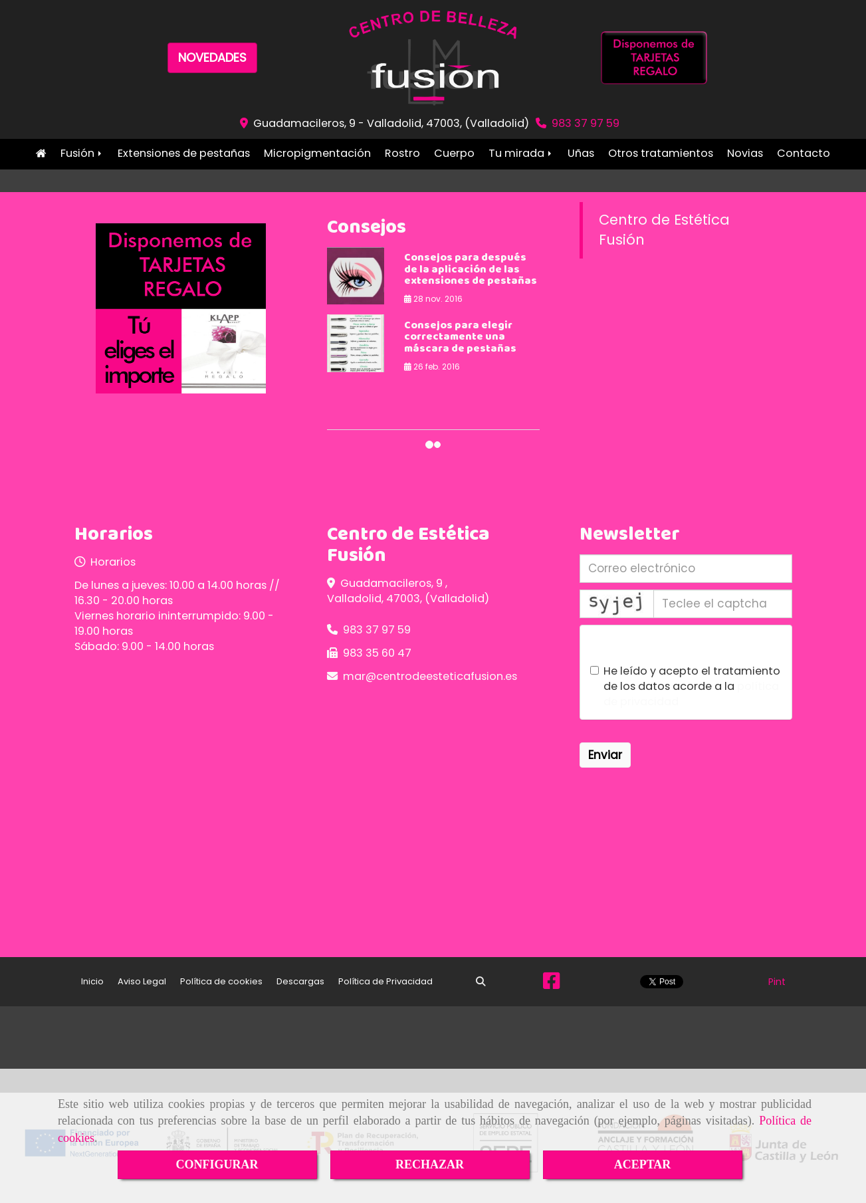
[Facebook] (551, 984)
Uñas (581, 153)
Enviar (605, 755)
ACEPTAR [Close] (642, 1164)
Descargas (300, 981)
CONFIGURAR (217, 1164)
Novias (745, 153)
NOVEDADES (212, 57)
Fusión (82, 153)
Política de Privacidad (385, 981)
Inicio (41, 153)
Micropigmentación (317, 153)
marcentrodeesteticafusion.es (430, 676)
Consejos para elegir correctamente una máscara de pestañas (460, 337)
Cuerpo (454, 153)
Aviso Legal (142, 981)
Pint (777, 981)
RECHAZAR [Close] (429, 1164)
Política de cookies (221, 981)
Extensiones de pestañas (184, 153)
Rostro (402, 153)
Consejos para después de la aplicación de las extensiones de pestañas (470, 269)
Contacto (803, 153)
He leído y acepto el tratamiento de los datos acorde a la (685, 686)
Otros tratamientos (660, 153)
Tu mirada (521, 153)
